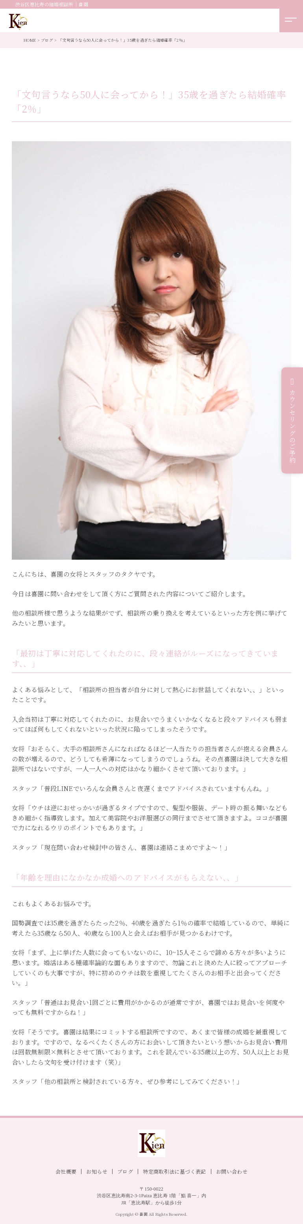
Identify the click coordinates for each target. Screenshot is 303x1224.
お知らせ (96, 1171)
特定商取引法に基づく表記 (174, 1171)
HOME (30, 40)
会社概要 (66, 1171)
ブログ (47, 40)
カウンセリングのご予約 (292, 426)
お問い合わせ (232, 1171)
